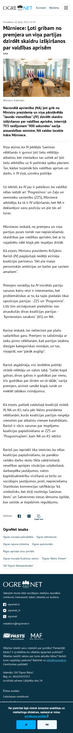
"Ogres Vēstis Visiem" (54, 558)
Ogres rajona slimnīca (16, 544)
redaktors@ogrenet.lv (16, 623)
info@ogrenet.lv (56, 660)
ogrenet (10, 616)
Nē (47, 724)
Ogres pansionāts (42, 544)
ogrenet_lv (11, 610)
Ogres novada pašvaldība (18, 537)
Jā (26, 724)
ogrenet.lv (11, 604)
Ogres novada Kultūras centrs (21, 558)
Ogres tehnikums (46, 537)
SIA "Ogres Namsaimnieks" (18, 565)
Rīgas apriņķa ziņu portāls (18, 551)
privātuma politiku (36, 716)
